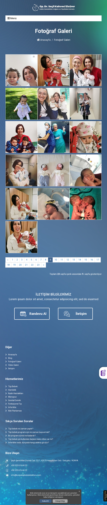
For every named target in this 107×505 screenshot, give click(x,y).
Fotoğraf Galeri (13, 361)
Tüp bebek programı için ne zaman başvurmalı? (27, 432)
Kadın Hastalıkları (14, 393)
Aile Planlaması (13, 411)
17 (97, 259)
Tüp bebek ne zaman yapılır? (19, 428)
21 (26, 265)
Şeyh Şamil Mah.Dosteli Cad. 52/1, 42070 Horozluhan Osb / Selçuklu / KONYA (41, 460)
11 (61, 259)
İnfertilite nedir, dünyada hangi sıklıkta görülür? (27, 442)
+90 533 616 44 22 (16, 465)
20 (20, 265)
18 (8, 265)
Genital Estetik (13, 400)
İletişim (10, 368)
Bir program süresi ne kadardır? (20, 435)
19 (14, 265)
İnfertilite (10, 407)
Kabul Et (45, 501)
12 (67, 259)
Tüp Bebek (11, 386)
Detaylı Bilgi (60, 501)
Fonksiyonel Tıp (13, 404)
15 (85, 259)
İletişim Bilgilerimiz (53, 294)
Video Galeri (12, 365)
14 (79, 259)
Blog (8, 358)
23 (38, 265)
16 (91, 259)
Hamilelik (10, 390)
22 (32, 265)
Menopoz (11, 397)
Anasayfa (44, 39)
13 (73, 259)
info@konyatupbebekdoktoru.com (23, 475)
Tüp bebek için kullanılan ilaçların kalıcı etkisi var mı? (29, 439)
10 (55, 259)
